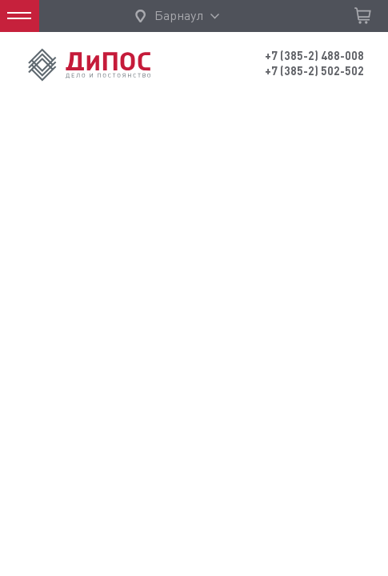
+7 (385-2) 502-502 (314, 71)
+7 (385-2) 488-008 (314, 56)
